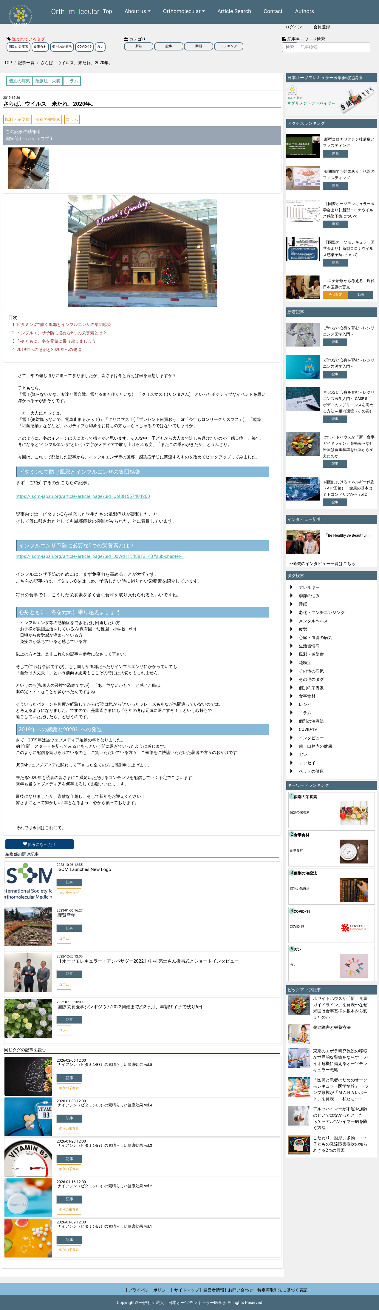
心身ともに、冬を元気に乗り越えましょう (56, 341)
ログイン (293, 26)
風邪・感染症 (17, 119)
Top (107, 11)
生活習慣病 (309, 646)
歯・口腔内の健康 (315, 746)
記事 (168, 46)
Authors (304, 11)
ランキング (229, 46)
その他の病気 (311, 671)
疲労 (303, 629)
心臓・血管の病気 (315, 637)
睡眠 (303, 604)
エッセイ (307, 763)
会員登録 (321, 26)
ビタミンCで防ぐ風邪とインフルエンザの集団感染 (64, 324)
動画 (198, 46)
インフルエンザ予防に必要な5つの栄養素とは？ (62, 332)
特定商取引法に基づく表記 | (283, 1290)
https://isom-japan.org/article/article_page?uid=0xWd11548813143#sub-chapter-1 (100, 556)
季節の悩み (309, 595)
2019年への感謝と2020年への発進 (49, 349)
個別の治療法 (62, 47)
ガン (100, 47)
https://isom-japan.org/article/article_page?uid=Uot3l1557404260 (83, 496)
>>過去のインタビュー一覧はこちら (322, 563)
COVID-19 (84, 47)
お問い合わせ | (241, 1290)
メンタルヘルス (313, 620)
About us (135, 11)
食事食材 (40, 47)
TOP (8, 62)
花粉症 (305, 662)
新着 (138, 46)
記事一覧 (26, 62)
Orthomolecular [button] (182, 11)
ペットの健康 (311, 771)
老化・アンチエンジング (322, 612)
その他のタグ (311, 679)
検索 (290, 47)
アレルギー (309, 587)
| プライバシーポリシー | (149, 1290)
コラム (72, 119)
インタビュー (311, 737)
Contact (273, 11)
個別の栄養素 (18, 47)
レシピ (305, 704)
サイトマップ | (187, 1290)
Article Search (234, 11)
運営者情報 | (214, 1290)
